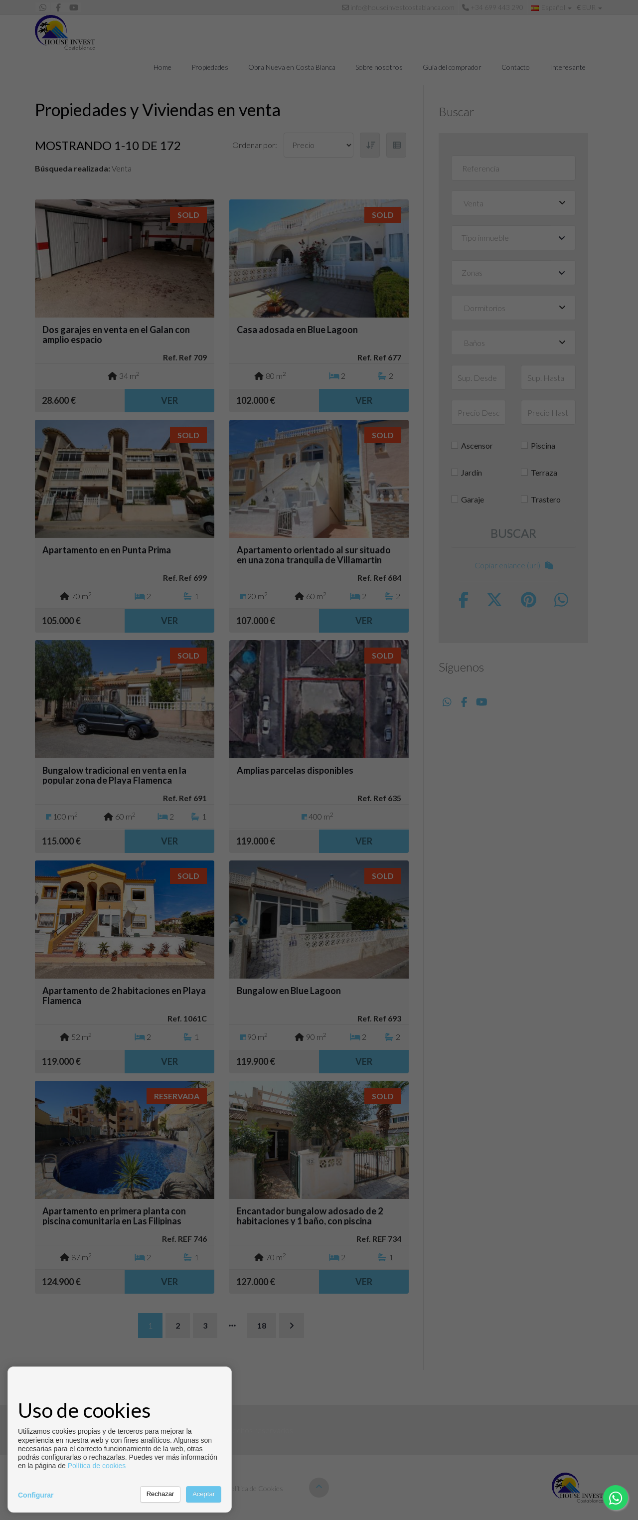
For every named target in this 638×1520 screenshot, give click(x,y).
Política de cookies (97, 1466)
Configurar (36, 1495)
